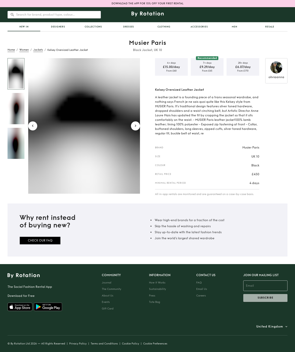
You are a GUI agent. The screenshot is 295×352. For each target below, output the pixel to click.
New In (24, 26)
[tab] (24, 26)
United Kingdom (269, 326)
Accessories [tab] (199, 26)
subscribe (265, 298)
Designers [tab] (58, 26)
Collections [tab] (93, 26)
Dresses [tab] (128, 26)
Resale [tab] (269, 26)
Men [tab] (234, 26)
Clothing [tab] (163, 26)
